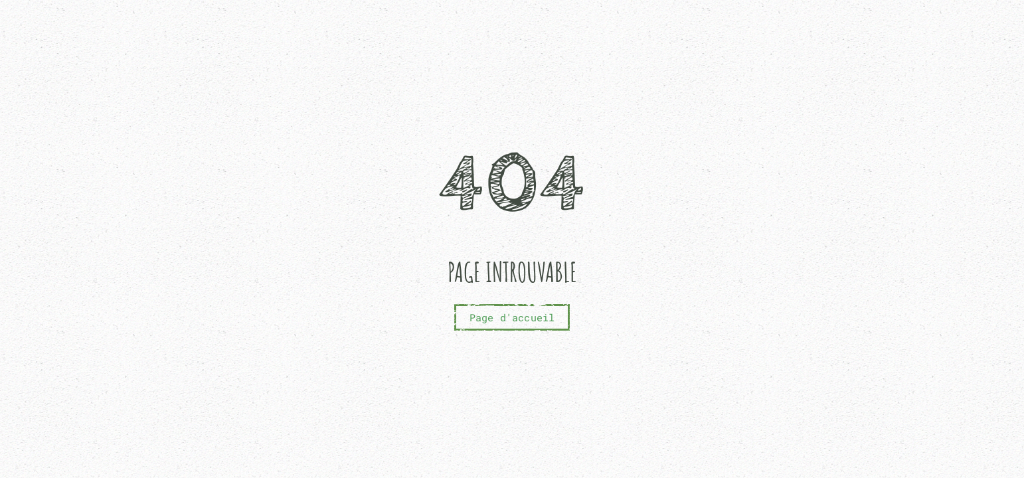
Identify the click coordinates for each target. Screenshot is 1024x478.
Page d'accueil (512, 317)
